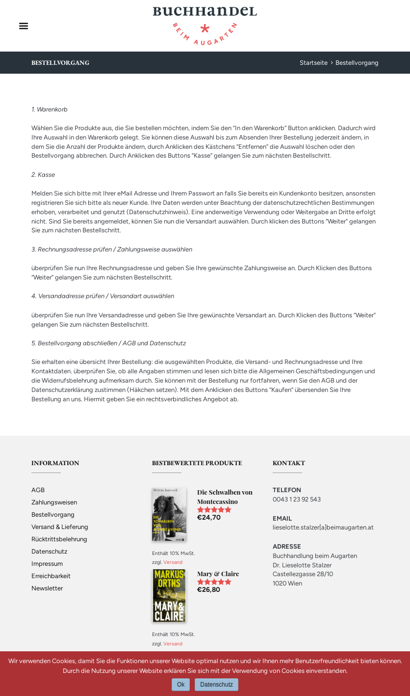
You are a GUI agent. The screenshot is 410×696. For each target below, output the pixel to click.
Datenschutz (49, 551)
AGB (38, 490)
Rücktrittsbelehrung (59, 539)
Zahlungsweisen (54, 502)
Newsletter (47, 588)
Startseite (314, 62)
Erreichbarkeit (51, 576)
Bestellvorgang (53, 514)
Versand (172, 562)
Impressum (47, 563)
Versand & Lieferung (59, 526)
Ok (180, 684)
